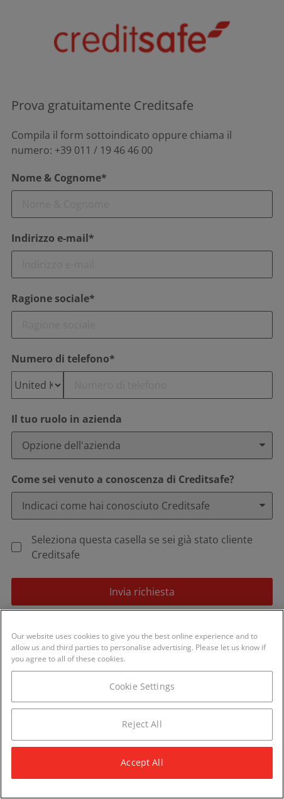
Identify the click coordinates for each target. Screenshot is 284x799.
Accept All (142, 762)
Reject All (141, 724)
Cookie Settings (142, 686)
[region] (142, 704)
